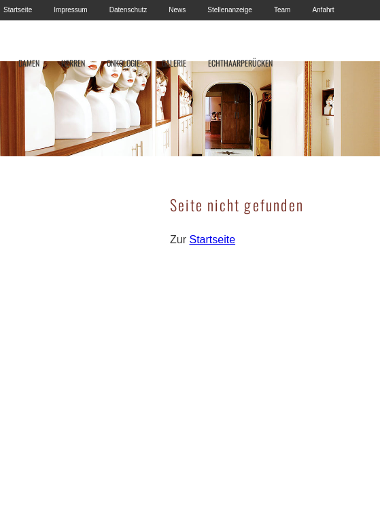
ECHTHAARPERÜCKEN (240, 63)
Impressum (70, 10)
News (177, 10)
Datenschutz (128, 10)
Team (282, 10)
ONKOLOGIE (123, 63)
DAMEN (28, 63)
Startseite (17, 10)
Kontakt (15, 30)
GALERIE (174, 63)
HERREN (73, 63)
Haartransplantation (77, 30)
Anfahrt (323, 10)
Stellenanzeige (229, 10)
